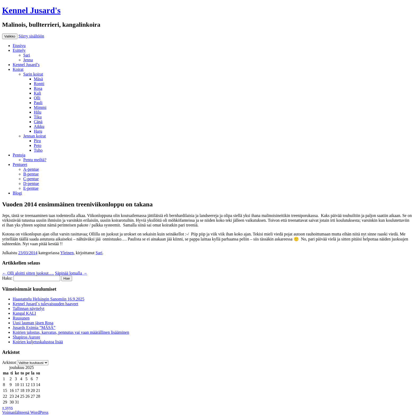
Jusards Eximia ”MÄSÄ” (34, 327)
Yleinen (67, 253)
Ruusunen (21, 318)
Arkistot (9, 362)
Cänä (38, 121)
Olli (37, 98)
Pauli (38, 102)
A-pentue (31, 169)
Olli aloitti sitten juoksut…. (28, 273)
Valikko (9, 36)
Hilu (37, 112)
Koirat (18, 69)
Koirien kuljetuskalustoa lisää (38, 342)
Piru (37, 140)
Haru (38, 131)
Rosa (38, 88)
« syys (7, 407)
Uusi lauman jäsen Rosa (33, 323)
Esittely (19, 50)
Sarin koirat (33, 74)
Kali (37, 93)
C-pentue (31, 179)
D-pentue (31, 183)
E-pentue (31, 188)
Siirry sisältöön (31, 36)
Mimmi (40, 107)
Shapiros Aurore (26, 337)
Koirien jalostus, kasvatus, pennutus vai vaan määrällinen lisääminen (71, 332)
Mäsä (38, 79)
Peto (37, 145)
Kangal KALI (24, 313)
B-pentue (31, 174)
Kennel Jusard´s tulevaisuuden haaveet (45, 304)
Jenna (28, 60)
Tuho (38, 150)
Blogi (17, 193)
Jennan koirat (34, 136)
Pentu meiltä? (34, 159)
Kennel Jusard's (31, 10)
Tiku (38, 117)
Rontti (39, 83)
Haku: (7, 278)
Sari (26, 55)
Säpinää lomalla (71, 273)
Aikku (39, 126)
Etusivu (19, 45)
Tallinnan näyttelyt (28, 308)
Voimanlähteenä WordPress (25, 412)
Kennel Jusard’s (26, 64)
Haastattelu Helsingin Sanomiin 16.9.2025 (48, 299)
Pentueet (20, 164)
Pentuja (19, 155)
